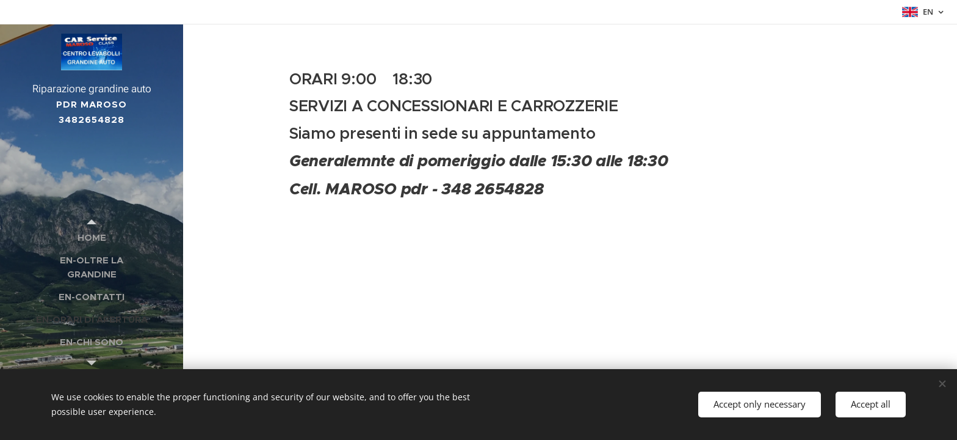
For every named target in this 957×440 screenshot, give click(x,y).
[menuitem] (91, 237)
